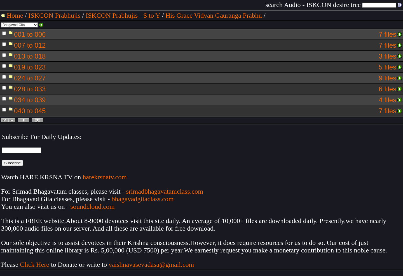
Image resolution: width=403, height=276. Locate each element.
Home (15, 15)
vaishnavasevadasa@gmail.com (152, 264)
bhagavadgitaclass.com (143, 199)
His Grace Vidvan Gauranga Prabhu (213, 15)
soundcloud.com (93, 206)
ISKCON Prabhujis (54, 15)
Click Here (34, 264)
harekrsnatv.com (105, 177)
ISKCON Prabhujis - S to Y (123, 15)
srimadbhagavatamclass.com (164, 191)
